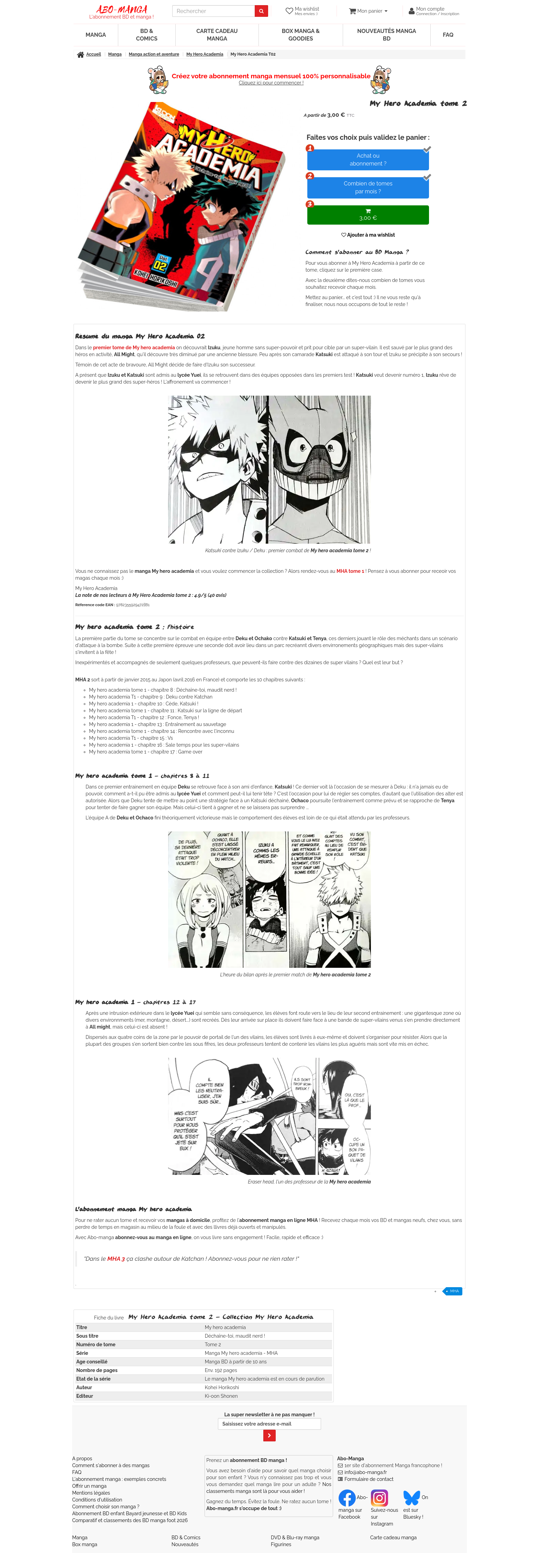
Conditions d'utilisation (97, 1500)
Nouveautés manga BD (386, 35)
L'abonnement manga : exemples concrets (119, 1479)
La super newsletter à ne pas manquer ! (269, 1426)
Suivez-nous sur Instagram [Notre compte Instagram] (384, 1510)
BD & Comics (146, 35)
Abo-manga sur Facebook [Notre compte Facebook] (353, 1507)
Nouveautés (185, 1544)
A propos (82, 1458)
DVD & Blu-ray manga (295, 1537)
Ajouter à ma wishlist (368, 235)
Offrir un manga (89, 1486)
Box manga (84, 1544)
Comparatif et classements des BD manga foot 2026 (130, 1520)
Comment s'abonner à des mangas (111, 1465)
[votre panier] (368, 11)
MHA (454, 1291)
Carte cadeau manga (217, 35)
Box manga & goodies (301, 35)
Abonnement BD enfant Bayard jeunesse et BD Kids (129, 1513)
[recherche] (213, 11)
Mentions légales (91, 1493)
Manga (96, 35)
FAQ (448, 35)
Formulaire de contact (368, 1479)
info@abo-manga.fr (365, 1472)
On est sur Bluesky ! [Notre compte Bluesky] (415, 1507)
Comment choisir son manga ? (105, 1506)
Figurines (281, 1544)
